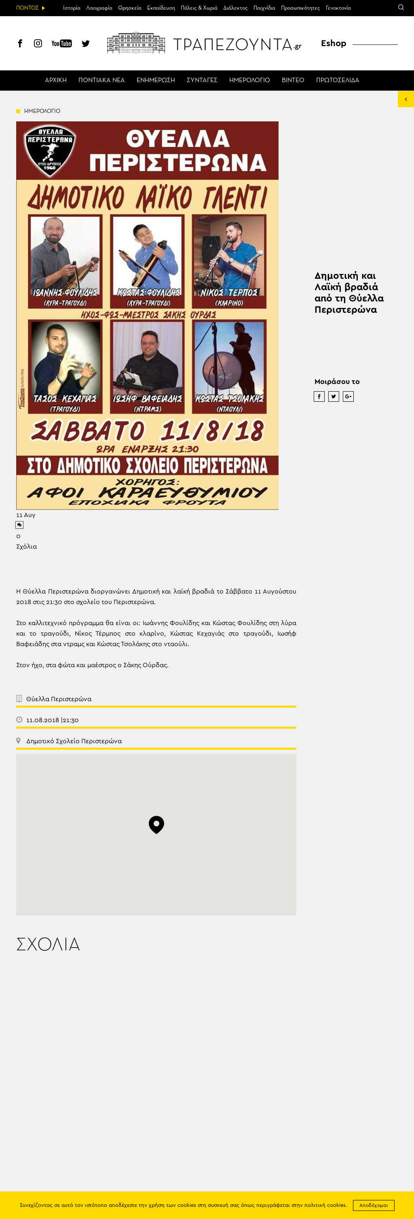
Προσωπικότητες (300, 8)
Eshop (333, 43)
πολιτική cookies (325, 1205)
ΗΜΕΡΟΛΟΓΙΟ (249, 80)
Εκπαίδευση (161, 8)
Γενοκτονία (338, 8)
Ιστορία (71, 8)
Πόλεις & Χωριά (199, 8)
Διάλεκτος (235, 8)
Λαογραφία (99, 8)
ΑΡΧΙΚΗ (56, 80)
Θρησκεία (130, 8)
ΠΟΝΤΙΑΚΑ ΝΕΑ (101, 80)
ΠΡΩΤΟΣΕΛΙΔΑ (337, 80)
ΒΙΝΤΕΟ (293, 80)
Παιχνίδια (264, 8)
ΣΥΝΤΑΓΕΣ (202, 80)
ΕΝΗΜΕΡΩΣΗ (156, 80)
